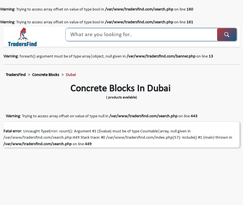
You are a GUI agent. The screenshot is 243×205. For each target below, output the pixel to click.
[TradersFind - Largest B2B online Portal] (22, 37)
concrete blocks (45, 75)
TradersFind (16, 75)
